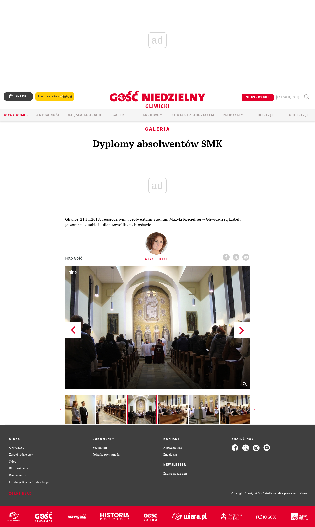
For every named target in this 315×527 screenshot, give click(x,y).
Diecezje (266, 115)
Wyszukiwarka (306, 96)
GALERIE (120, 115)
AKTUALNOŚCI (49, 115)
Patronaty (233, 115)
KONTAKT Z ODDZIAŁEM (193, 115)
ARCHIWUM (153, 115)
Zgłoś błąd (20, 493)
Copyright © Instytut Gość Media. (252, 493)
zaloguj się (288, 97)
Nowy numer (16, 115)
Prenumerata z (55, 96)
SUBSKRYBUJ (257, 97)
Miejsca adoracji (84, 115)
